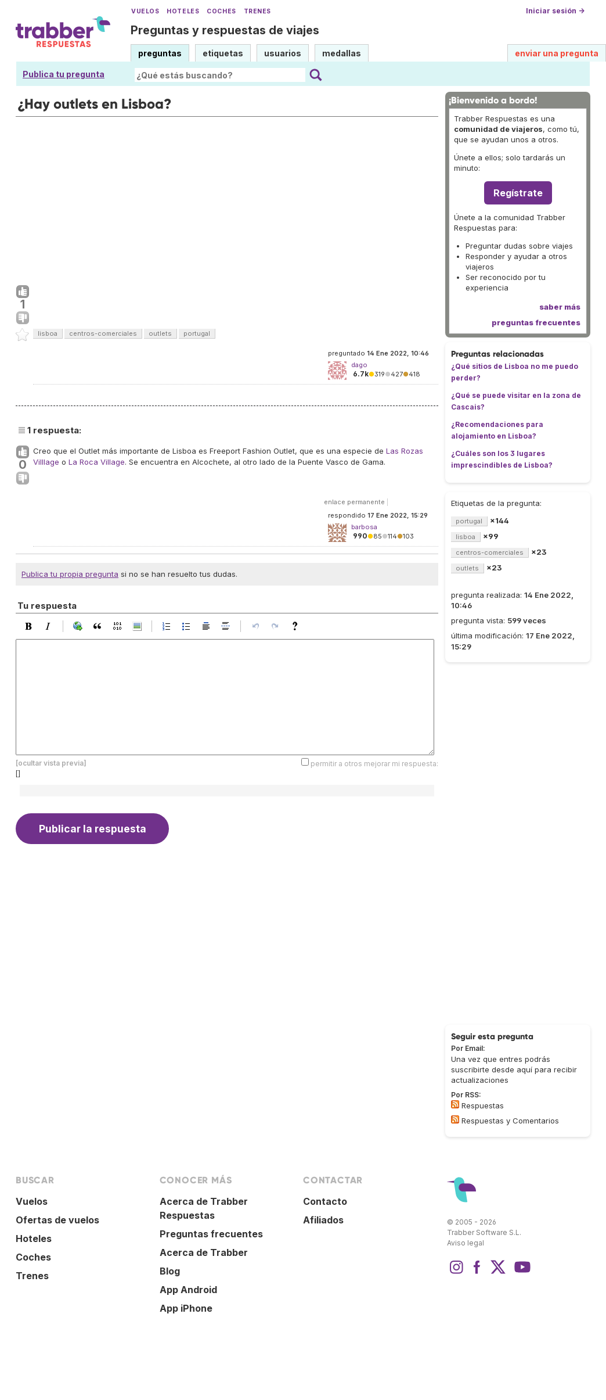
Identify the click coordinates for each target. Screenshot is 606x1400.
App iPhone (186, 1308)
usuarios (282, 53)
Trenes (257, 11)
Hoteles (183, 11)
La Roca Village (96, 461)
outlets (160, 333)
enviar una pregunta (556, 53)
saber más (559, 306)
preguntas (160, 53)
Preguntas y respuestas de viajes (225, 30)
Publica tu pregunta (63, 74)
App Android (188, 1289)
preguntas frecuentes (536, 322)
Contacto (325, 1201)
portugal (196, 333)
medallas (341, 53)
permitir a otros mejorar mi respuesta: (374, 763)
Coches (221, 11)
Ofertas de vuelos (57, 1220)
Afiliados (323, 1220)
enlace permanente (354, 502)
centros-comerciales (103, 333)
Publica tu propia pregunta (69, 574)
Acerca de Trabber (204, 1252)
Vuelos (145, 11)
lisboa (47, 333)
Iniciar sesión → (555, 10)
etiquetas (223, 53)
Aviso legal (465, 1243)
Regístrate (518, 193)
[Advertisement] (227, 198)
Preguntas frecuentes (211, 1234)
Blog (170, 1271)
